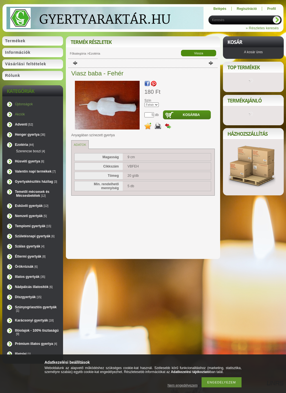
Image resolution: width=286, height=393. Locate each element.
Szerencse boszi (30, 151)
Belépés (219, 9)
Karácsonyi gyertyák (34, 320)
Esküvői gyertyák (31, 206)
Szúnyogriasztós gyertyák (36, 308)
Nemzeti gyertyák (31, 216)
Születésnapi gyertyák (35, 236)
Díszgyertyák (28, 297)
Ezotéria (24, 145)
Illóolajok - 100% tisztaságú (37, 332)
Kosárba (191, 115)
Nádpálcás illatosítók (34, 287)
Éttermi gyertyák (30, 256)
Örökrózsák (26, 267)
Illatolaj (23, 354)
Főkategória (78, 53)
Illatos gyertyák (30, 277)
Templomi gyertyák (33, 226)
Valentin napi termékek (35, 171)
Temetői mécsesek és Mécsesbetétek (32, 194)
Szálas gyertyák (29, 246)
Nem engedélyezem (182, 385)
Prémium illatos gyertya (36, 344)
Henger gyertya (30, 135)
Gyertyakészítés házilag (36, 182)
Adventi (24, 124)
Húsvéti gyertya (29, 161)
